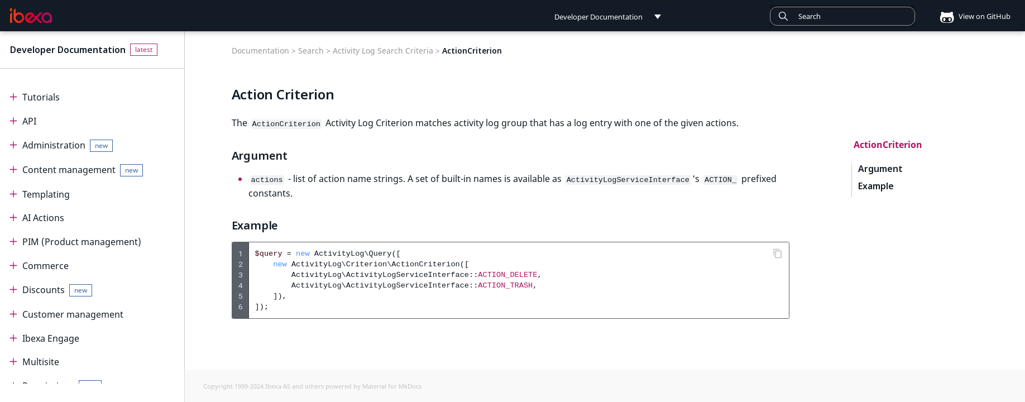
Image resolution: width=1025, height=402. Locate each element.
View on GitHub (971, 16)
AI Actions (43, 218)
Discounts (57, 290)
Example (875, 186)
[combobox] (842, 16)
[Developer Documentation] (31, 16)
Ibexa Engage (50, 338)
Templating (46, 194)
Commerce (45, 266)
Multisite (40, 362)
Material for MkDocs (392, 385)
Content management (82, 170)
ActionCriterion (888, 144)
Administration (67, 145)
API (29, 121)
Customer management (72, 314)
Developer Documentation (68, 50)
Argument (880, 169)
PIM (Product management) (81, 242)
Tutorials (41, 97)
